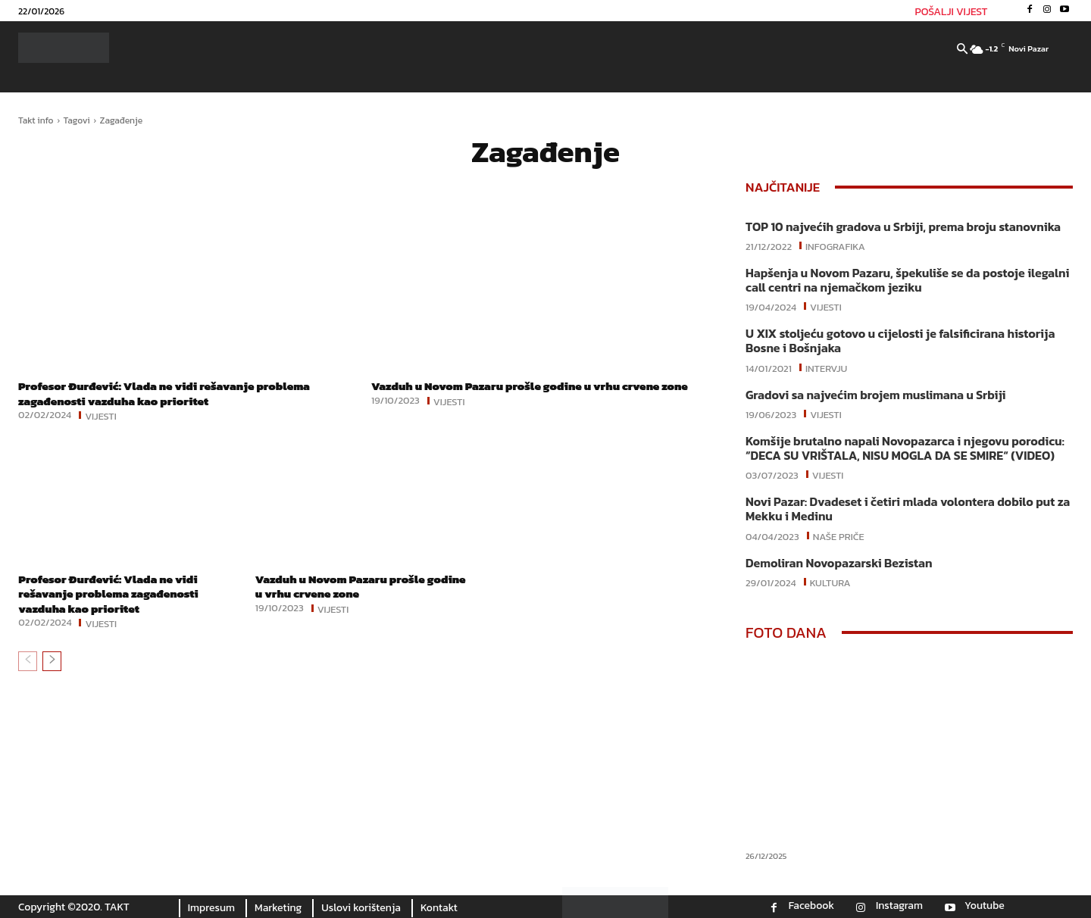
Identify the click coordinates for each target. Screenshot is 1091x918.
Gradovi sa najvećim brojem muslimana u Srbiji (876, 395)
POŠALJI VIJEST (951, 12)
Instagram (899, 906)
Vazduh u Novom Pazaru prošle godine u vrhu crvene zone (539, 385)
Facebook (811, 906)
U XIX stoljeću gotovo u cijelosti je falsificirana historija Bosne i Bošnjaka (900, 340)
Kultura (830, 581)
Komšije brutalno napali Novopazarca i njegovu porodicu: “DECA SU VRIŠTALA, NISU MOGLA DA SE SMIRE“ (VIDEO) (905, 448)
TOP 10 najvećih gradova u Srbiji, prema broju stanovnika (903, 226)
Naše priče (838, 535)
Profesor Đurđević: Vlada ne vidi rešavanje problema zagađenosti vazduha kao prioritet (173, 392)
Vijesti (101, 415)
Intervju (826, 367)
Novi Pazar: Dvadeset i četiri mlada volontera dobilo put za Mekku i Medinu (908, 508)
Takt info (36, 120)
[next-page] (51, 661)
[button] (962, 50)
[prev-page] (27, 661)
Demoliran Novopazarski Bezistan (839, 563)
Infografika (835, 245)
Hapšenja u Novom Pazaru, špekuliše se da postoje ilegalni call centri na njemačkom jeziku (908, 280)
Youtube (984, 906)
